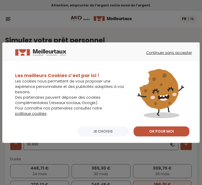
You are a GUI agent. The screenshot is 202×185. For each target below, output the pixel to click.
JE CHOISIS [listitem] (103, 136)
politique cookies (30, 118)
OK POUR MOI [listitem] (161, 136)
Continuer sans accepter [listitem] (166, 62)
